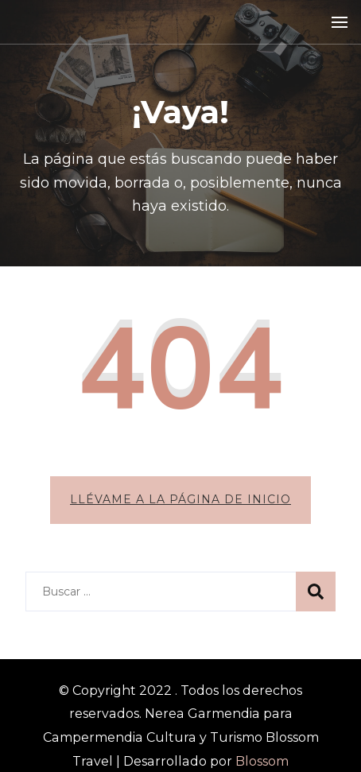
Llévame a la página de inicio (180, 499)
